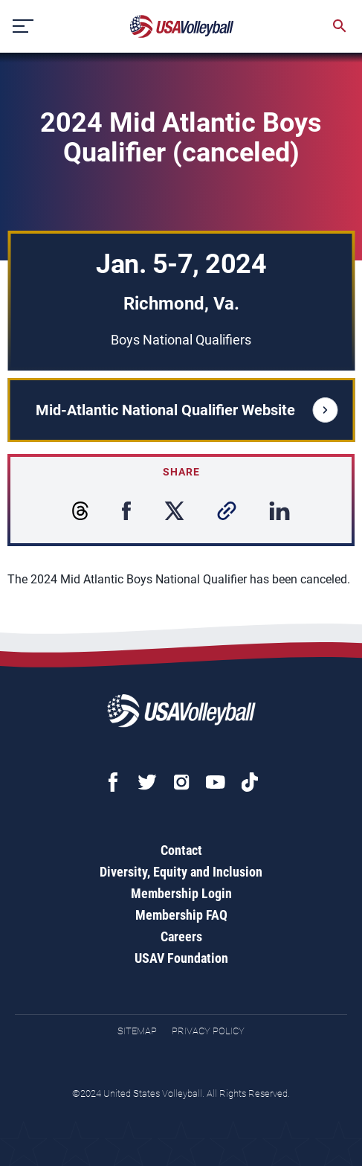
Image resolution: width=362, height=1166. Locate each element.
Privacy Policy (208, 1031)
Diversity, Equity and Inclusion (181, 872)
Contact (181, 850)
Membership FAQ (181, 915)
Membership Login (181, 893)
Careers (181, 936)
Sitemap (137, 1031)
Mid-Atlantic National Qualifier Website (186, 410)
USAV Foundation (181, 958)
